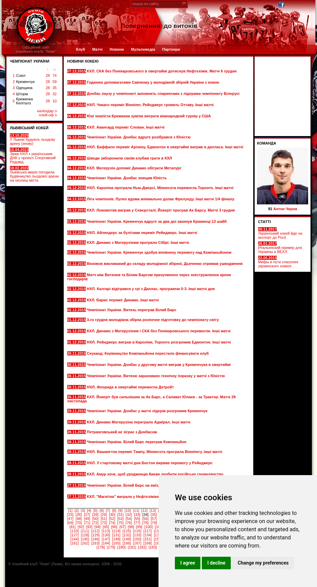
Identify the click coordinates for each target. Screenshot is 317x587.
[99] (139, 527)
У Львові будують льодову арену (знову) (32, 139)
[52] (112, 519)
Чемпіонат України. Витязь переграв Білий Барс (132, 310)
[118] (158, 531)
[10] (128, 510)
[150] (137, 539)
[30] (112, 515)
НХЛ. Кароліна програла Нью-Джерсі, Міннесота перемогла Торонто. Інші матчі (160, 188)
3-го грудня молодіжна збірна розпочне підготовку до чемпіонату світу (153, 320)
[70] (79, 523)
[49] (87, 519)
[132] (126, 535)
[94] (97, 527)
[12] (144, 510)
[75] (120, 523)
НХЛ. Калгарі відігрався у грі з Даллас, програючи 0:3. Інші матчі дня (151, 289)
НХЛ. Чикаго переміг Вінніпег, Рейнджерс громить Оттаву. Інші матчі (150, 105)
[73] (104, 523)
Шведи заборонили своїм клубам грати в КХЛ (130, 158)
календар (47, 111)
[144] (74, 539)
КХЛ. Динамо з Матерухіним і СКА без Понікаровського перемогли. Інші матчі (159, 331)
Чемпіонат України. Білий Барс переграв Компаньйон (137, 442)
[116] (137, 531)
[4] (89, 510)
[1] (70, 510)
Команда (266, 143)
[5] (95, 510)
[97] (122, 527)
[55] (137, 519)
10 (54, 101)
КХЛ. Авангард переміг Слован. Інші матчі (126, 127)
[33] (137, 515)
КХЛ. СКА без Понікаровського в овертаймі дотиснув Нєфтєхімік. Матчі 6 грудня (162, 71)
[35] (154, 515)
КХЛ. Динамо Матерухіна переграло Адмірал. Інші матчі (139, 422)
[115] (126, 531)
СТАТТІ (264, 222)
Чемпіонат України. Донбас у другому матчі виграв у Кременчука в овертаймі (159, 365)
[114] (116, 531)
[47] (70, 519)
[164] (106, 543)
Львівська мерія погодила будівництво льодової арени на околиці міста (34, 174)
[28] (95, 515)
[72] (95, 523)
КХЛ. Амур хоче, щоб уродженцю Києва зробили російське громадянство (155, 474)
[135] (158, 535)
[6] (102, 510)
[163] (95, 543)
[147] (106, 539)
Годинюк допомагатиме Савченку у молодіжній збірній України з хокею (153, 82)
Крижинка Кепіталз (24, 101)
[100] (149, 527)
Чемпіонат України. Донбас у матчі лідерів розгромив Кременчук (147, 411)
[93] (89, 527)
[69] (70, 523)
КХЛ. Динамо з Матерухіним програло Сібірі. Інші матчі (138, 242)
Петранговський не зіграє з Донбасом (122, 432)
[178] (100, 547)
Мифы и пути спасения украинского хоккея (278, 262)
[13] (153, 510)
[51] (104, 519)
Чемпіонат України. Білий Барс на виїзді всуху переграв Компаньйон (151, 485)
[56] (145, 519)
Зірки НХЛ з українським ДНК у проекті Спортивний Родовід (33, 156)
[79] (154, 523)
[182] (142, 547)
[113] (106, 531)
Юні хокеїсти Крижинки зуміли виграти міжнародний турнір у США (149, 116)
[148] (116, 539)
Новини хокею (83, 61)
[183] (153, 547)
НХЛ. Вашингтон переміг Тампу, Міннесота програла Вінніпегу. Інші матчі (154, 452)
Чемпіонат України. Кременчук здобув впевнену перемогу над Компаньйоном (159, 252)
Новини (117, 49)
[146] (95, 539)
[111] (85, 531)
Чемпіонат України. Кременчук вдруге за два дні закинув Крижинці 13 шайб (157, 221)
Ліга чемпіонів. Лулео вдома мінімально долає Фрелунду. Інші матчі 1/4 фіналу (161, 199)
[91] (72, 527)
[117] (148, 531)
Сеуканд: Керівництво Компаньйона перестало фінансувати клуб (148, 353)
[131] (116, 535)
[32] (129, 515)
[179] (111, 547)
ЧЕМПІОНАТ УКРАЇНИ (29, 61)
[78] (145, 523)
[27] (87, 515)
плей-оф (48, 115)
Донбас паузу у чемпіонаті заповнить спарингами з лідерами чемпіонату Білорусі (163, 93)
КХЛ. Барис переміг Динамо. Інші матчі (123, 300)
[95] (106, 527)
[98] (131, 527)
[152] (158, 539)
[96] (114, 527)
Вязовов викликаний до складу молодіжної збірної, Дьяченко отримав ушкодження (165, 264)
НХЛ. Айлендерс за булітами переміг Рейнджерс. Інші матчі (142, 233)
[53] (120, 519)
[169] (158, 543)
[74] (112, 523)
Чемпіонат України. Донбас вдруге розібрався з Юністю (139, 137)
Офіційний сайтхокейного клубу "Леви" (36, 49)
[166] (126, 543)
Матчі (97, 49)
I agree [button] (187, 563)
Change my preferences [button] (263, 563)
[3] (83, 510)
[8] (114, 510)
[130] (106, 535)
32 (54, 94)
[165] (116, 543)
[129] (95, 535)
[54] (129, 519)
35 (54, 88)
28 (48, 75)
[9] (120, 510)
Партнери (171, 49)
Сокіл (21, 75)
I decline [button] (216, 563)
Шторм (22, 94)
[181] (132, 547)
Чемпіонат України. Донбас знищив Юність (127, 178)
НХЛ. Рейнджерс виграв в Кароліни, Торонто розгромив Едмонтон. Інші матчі (159, 342)
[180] (121, 547)
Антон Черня (285, 209)
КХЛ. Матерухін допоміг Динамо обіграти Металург (134, 168)
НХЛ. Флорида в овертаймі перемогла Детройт (131, 387)
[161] (74, 543)
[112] (95, 531)
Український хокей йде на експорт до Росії (280, 233)
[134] (148, 535)
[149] (126, 539)
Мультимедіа (143, 49)
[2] (77, 510)
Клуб (80, 49)
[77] (137, 523)
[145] (85, 539)
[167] (137, 543)
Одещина (24, 88)
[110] (74, 531)
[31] (120, 515)
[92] (81, 527)
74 (54, 75)
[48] (79, 519)
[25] (70, 515)
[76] (129, 523)
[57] (154, 519)
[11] (136, 510)
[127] (74, 535)
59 (54, 82)
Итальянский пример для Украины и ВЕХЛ (280, 247)
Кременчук (25, 82)
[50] (95, 519)
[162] (85, 543)
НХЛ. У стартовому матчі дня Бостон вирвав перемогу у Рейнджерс (150, 463)
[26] (79, 515)
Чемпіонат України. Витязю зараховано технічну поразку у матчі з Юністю (156, 376)
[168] (148, 543)
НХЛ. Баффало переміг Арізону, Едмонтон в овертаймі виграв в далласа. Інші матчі (165, 147)
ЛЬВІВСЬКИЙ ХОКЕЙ (29, 128)
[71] (87, 523)
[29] (104, 515)
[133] (137, 535)
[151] (148, 539)
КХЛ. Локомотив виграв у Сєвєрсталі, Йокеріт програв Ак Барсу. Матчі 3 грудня (161, 210)
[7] (108, 510)
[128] (85, 535)
